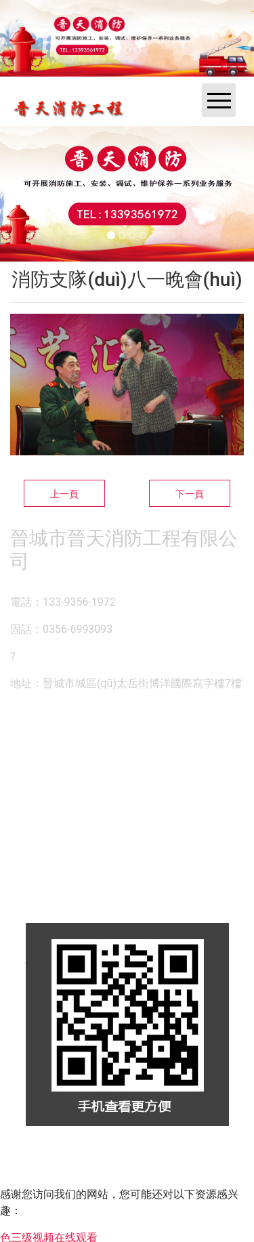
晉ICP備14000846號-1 (166, 1168)
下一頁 (189, 494)
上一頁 (64, 494)
